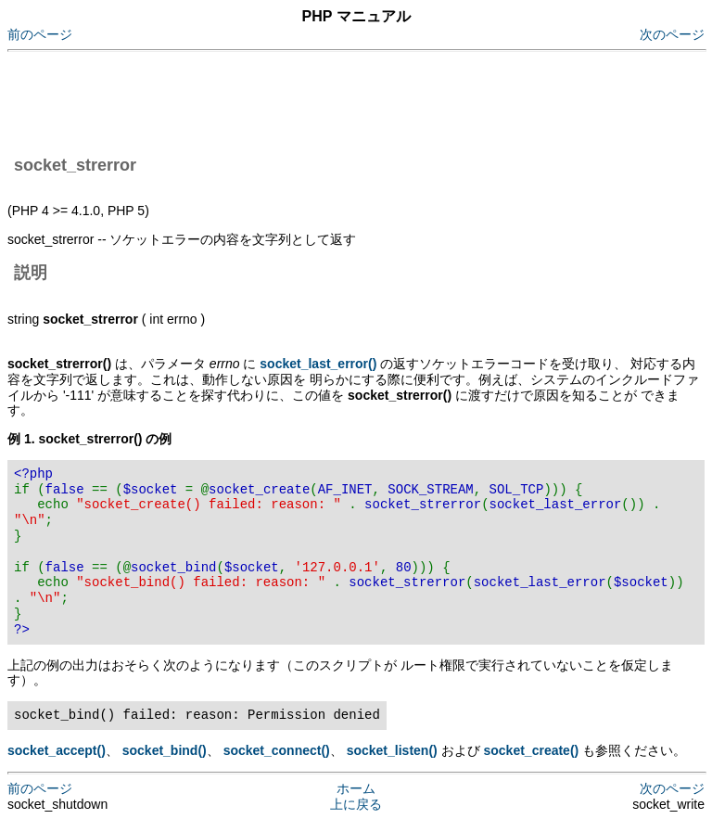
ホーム (356, 788)
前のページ (39, 34)
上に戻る (356, 804)
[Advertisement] (344, 100)
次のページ (672, 34)
